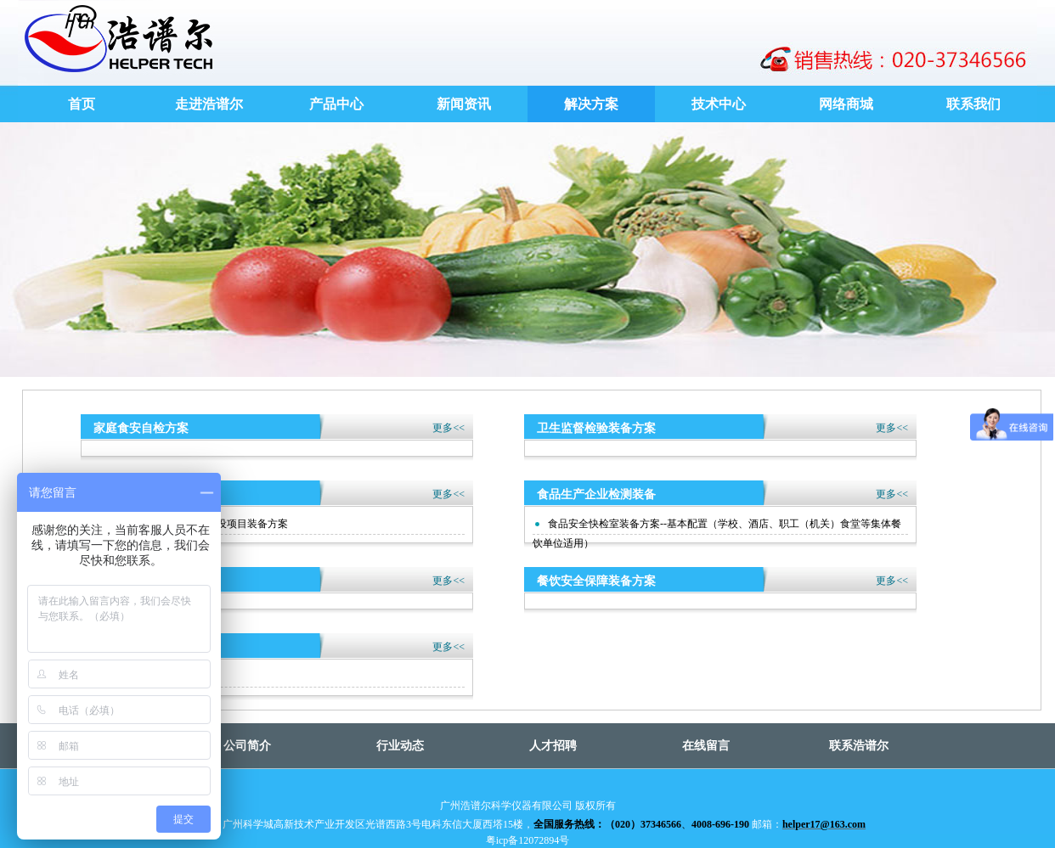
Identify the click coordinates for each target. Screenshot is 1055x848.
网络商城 (846, 104)
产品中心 (336, 104)
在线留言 (706, 745)
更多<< (448, 428)
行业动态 (400, 745)
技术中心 (718, 104)
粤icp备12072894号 (528, 840)
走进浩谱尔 (209, 104)
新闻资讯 (464, 104)
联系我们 (973, 104)
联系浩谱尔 (859, 745)
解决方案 (591, 104)
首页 (81, 104)
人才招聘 (553, 745)
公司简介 (247, 745)
